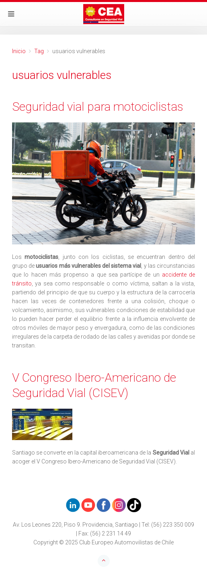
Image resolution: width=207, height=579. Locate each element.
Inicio (19, 51)
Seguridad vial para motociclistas (97, 106)
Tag (39, 51)
